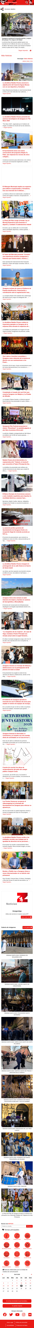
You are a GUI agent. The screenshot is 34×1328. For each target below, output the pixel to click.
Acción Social (27, 1254)
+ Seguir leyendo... (8, 127)
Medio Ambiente (27, 1245)
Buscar (29, 1226)
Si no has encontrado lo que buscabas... (17, 1301)
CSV (31, 61)
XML (28, 61)
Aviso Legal (10, 1322)
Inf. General (6, 1236)
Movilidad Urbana (6, 1245)
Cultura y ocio (16, 1236)
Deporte (17, 1264)
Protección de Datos (21, 1325)
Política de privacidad (21, 1322)
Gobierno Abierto (6, 1264)
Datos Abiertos (28, 58)
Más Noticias (6, 56)
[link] (2, 1274)
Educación (17, 1254)
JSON (24, 61)
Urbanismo (17, 1245)
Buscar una (7, 1223)
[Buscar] (27, 2)
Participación (27, 1236)
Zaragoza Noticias (11, 2)
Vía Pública (6, 1254)
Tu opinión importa (17, 1306)
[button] (24, 50)
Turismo (27, 1264)
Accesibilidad (10, 1325)
